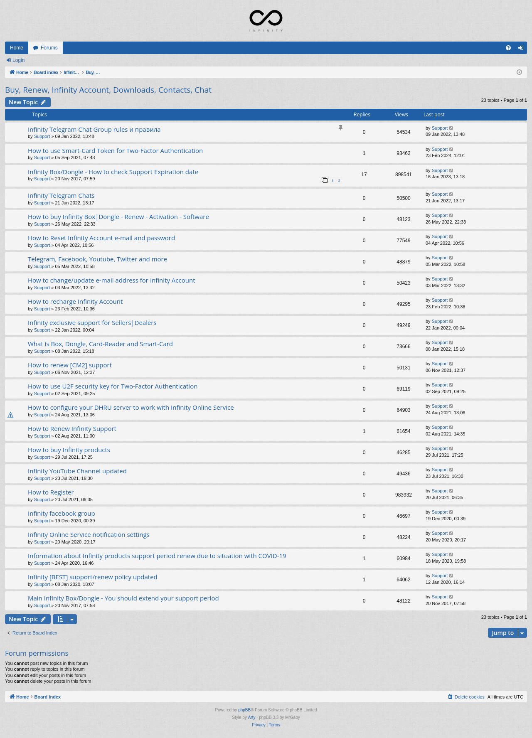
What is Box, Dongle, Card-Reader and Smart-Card (100, 343)
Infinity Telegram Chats (61, 195)
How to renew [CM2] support (70, 365)
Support (42, 136)
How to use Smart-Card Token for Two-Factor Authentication (115, 150)
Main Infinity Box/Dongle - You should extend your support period (123, 598)
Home (16, 48)
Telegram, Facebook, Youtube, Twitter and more (97, 259)
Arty (252, 717)
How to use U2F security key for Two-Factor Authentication (112, 386)
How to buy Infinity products (69, 449)
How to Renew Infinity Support (72, 428)
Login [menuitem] (522, 49)
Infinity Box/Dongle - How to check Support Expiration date (113, 171)
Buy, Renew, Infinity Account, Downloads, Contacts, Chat (108, 89)
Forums (49, 48)
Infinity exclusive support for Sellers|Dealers (92, 322)
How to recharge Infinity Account (75, 301)
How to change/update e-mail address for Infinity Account (111, 280)
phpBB (244, 710)
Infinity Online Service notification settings (89, 534)
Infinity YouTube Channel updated (77, 471)
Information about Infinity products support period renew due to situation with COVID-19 (157, 555)
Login (18, 60)
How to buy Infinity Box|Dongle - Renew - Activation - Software (118, 216)
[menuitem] (508, 48)
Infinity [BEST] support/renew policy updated (93, 577)
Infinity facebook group (61, 513)
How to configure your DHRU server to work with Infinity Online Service (131, 407)
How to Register (51, 492)
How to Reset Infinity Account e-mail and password (101, 238)
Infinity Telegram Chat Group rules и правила (94, 129)
